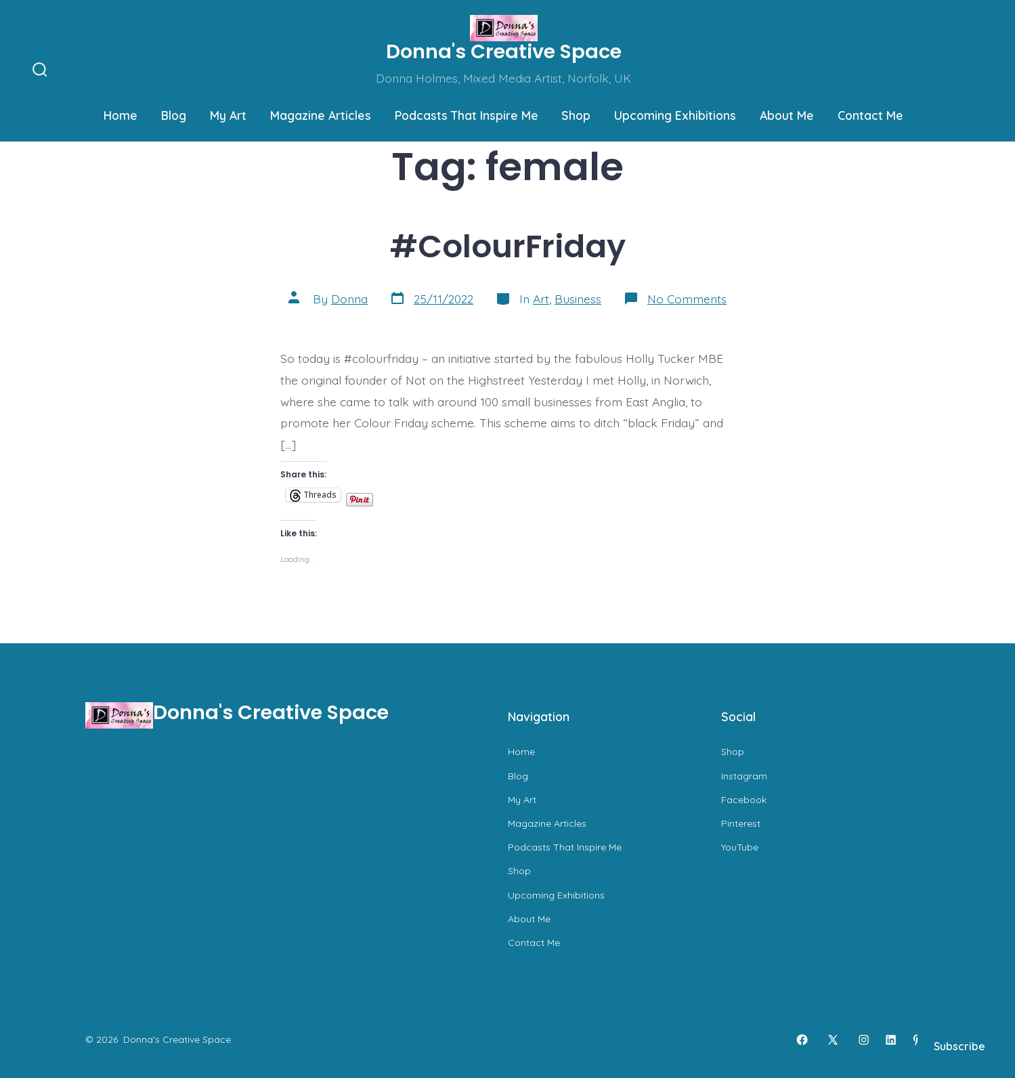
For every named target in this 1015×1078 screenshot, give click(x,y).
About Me (787, 115)
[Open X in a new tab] (832, 1040)
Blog (173, 115)
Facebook (743, 800)
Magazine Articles (320, 115)
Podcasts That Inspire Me (466, 115)
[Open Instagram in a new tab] (864, 1040)
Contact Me (870, 115)
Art (541, 298)
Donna (349, 298)
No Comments (687, 298)
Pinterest (740, 823)
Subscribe (959, 1046)
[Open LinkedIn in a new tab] (891, 1040)
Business (578, 298)
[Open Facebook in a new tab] (802, 1040)
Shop (575, 115)
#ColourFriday (508, 246)
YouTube (739, 847)
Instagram (744, 776)
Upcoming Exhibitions (675, 115)
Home (120, 115)
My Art (228, 115)
